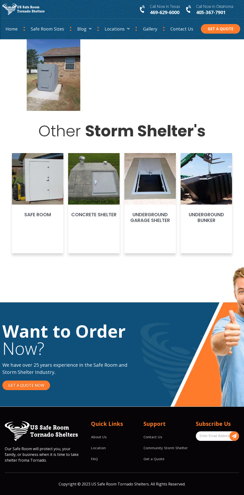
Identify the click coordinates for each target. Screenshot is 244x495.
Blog (84, 29)
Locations (117, 29)
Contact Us (181, 29)
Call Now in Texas (165, 6)
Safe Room (37, 214)
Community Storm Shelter (165, 447)
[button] (220, 29)
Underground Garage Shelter (150, 217)
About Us (99, 436)
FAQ (94, 458)
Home (11, 29)
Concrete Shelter (94, 214)
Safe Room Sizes (47, 29)
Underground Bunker (206, 217)
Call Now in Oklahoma (214, 6)
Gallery (150, 29)
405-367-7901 (211, 12)
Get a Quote (153, 458)
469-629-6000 (164, 12)
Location (98, 447)
